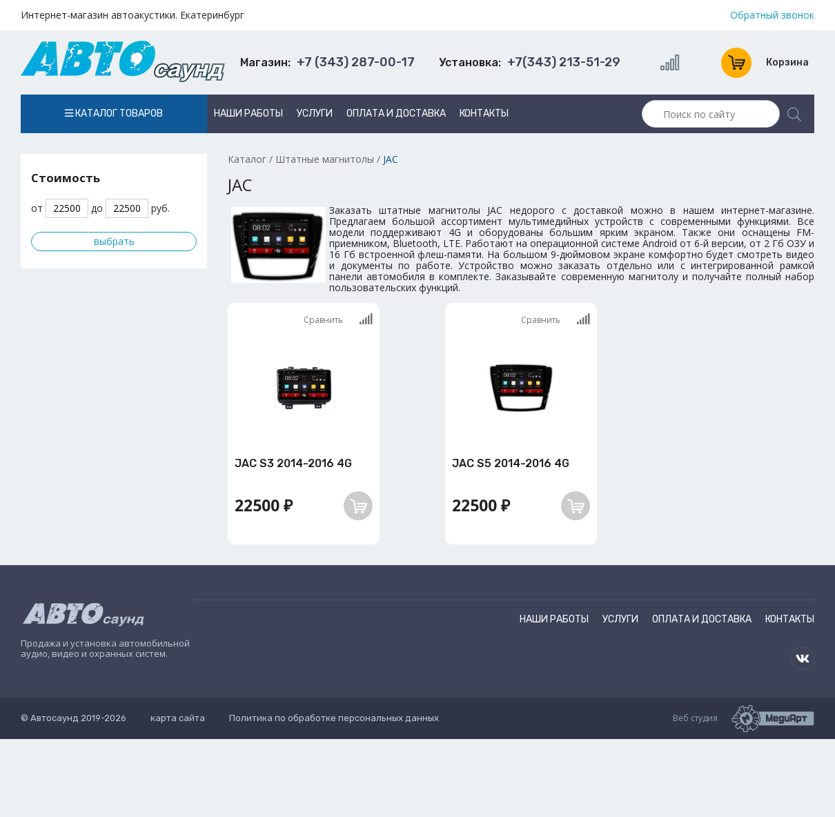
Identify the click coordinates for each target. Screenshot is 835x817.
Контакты (484, 113)
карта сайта (177, 718)
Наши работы (248, 113)
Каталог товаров (114, 113)
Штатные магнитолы (324, 159)
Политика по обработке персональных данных (334, 718)
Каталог (247, 159)
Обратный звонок (772, 15)
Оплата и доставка (396, 113)
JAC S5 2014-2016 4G (510, 463)
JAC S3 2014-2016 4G (293, 463)
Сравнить (338, 319)
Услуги (315, 113)
